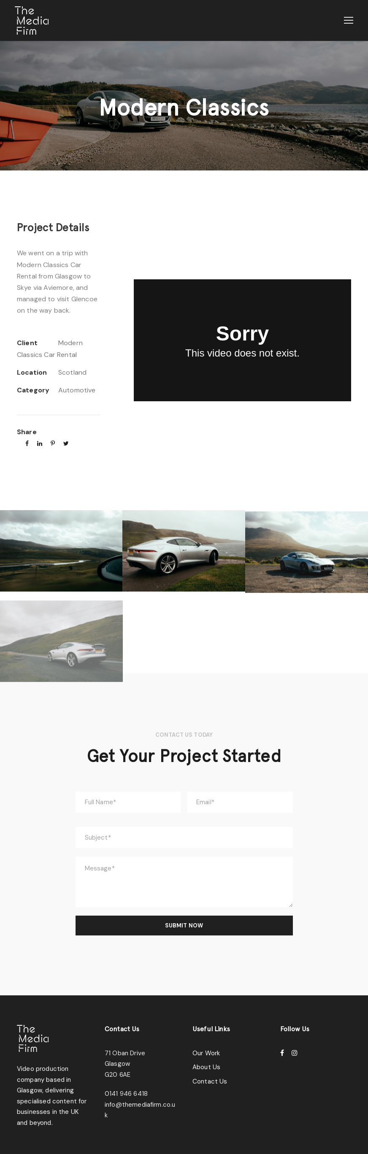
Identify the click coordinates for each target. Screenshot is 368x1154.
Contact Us (208, 1078)
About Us (205, 1064)
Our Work (206, 1050)
